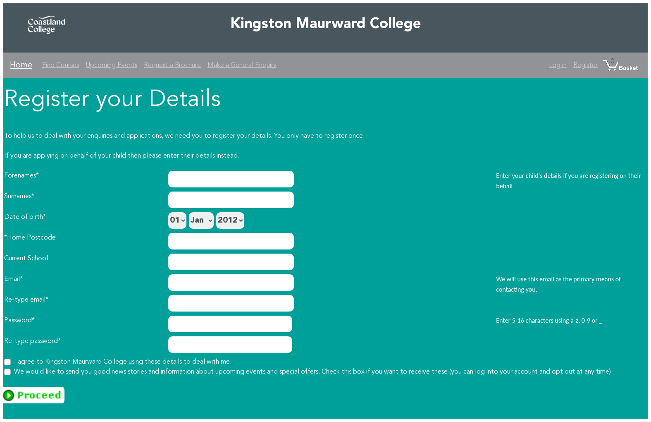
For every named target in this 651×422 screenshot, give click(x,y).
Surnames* (19, 196)
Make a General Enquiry (242, 65)
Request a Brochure (172, 65)
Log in (558, 65)
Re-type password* (32, 341)
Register (585, 65)
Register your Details (112, 100)
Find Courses (60, 65)
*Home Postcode (30, 238)
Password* (19, 320)
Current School (26, 258)
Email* (13, 279)
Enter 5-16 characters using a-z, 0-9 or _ (549, 320)
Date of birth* (25, 217)
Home (21, 65)
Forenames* (21, 176)
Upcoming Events (111, 65)
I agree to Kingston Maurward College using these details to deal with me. (122, 362)
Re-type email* (26, 300)
